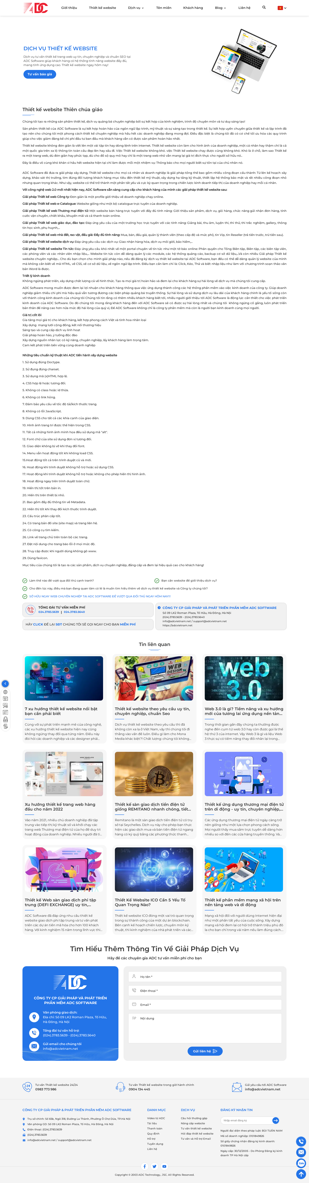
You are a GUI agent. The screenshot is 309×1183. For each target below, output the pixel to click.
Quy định (153, 1133)
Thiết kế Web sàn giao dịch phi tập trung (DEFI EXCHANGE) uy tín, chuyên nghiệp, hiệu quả (60, 902)
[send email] (275, 1120)
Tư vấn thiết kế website (196, 1128)
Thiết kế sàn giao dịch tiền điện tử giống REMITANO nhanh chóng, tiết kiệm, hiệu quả (151, 807)
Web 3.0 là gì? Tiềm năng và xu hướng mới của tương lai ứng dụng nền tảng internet (244, 711)
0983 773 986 (45, 1089)
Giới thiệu (69, 8)
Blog (218, 8)
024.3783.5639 (48, 612)
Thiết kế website (102, 8)
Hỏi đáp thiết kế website (197, 1133)
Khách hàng (193, 8)
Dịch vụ (134, 8)
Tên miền (163, 8)
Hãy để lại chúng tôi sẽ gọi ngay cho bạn (81, 624)
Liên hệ (244, 8)
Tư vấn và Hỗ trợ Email (196, 1138)
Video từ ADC (156, 1118)
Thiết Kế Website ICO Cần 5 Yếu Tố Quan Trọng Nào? (150, 902)
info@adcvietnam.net (177, 621)
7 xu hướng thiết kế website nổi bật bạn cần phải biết (61, 711)
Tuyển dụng (155, 1143)
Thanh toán (154, 1128)
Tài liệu (152, 1123)
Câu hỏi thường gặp (194, 1118)
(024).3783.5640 (195, 617)
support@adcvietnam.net (210, 621)
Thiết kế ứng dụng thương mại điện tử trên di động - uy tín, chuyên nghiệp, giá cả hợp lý (244, 807)
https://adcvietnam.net (177, 625)
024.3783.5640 (74, 612)
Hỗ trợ (151, 1138)
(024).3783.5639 (172, 617)
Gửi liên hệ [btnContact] (205, 1051)
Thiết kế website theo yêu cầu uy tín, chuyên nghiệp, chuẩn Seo (152, 711)
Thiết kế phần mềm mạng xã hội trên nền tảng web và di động (243, 902)
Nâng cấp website (193, 1123)
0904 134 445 (139, 1089)
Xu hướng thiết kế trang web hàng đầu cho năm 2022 (60, 807)
